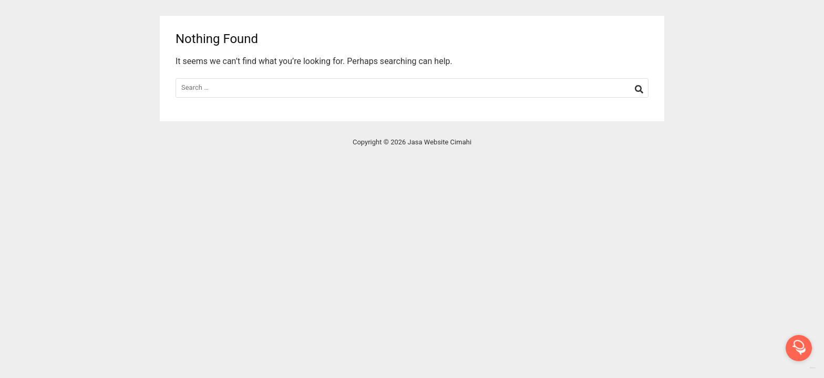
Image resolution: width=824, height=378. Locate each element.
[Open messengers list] (799, 348)
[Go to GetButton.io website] (799, 368)
